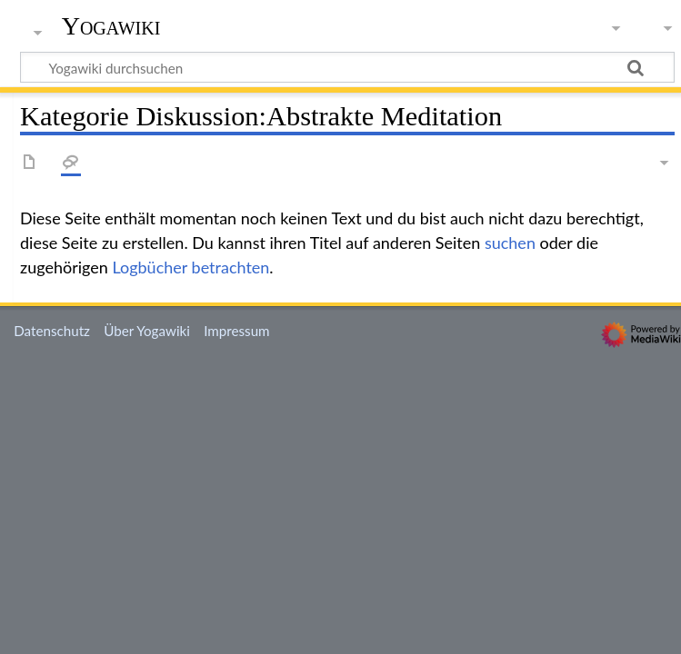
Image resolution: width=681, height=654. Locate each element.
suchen (510, 243)
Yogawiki (111, 26)
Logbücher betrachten (190, 267)
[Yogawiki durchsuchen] (347, 67)
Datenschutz (52, 330)
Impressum (237, 330)
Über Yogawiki (147, 330)
